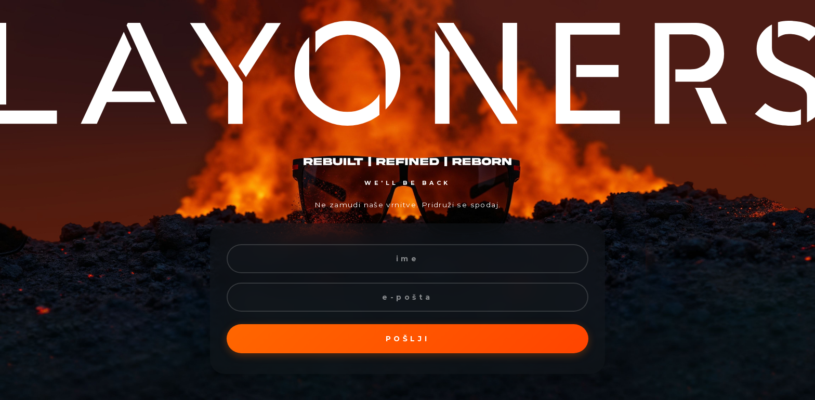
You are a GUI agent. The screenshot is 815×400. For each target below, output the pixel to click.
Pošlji (407, 339)
